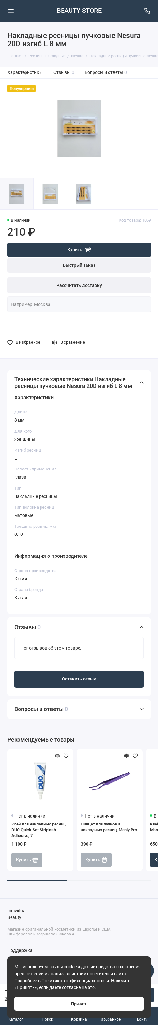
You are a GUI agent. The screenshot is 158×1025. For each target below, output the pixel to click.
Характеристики (24, 72)
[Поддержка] (147, 11)
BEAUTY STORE (79, 10)
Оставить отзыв (79, 679)
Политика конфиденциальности (75, 981)
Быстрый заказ (79, 265)
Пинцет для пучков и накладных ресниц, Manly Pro (109, 827)
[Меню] (11, 11)
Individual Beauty (16, 914)
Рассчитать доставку (79, 285)
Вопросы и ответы (106, 72)
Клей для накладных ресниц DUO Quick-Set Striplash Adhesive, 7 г (38, 830)
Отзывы (64, 72)
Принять (79, 1003)
